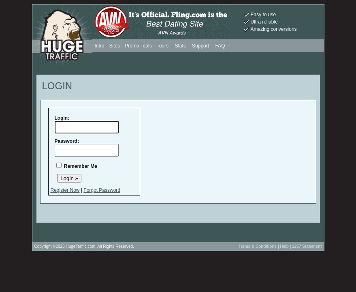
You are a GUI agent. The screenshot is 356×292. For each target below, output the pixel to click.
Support (200, 46)
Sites (114, 46)
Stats (180, 46)
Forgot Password (101, 190)
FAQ (220, 46)
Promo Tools (138, 46)
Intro (99, 46)
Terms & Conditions (258, 246)
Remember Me (80, 166)
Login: (62, 118)
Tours (163, 46)
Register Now (65, 190)
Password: (67, 141)
